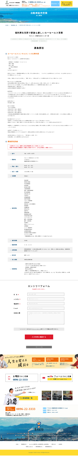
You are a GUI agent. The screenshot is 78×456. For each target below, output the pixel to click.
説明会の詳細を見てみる (51, 360)
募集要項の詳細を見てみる (66, 360)
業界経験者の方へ (36, 5)
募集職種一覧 (24, 444)
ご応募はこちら (32, 393)
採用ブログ (24, 4)
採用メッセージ (38, 4)
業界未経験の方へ (26, 5)
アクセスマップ (46, 5)
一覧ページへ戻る (39, 347)
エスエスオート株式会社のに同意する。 (39, 329)
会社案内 (31, 4)
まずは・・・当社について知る (38, 360)
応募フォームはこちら (60, 380)
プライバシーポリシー (36, 329)
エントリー (41, 444)
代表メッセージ (30, 447)
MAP (67, 408)
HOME (16, 444)
